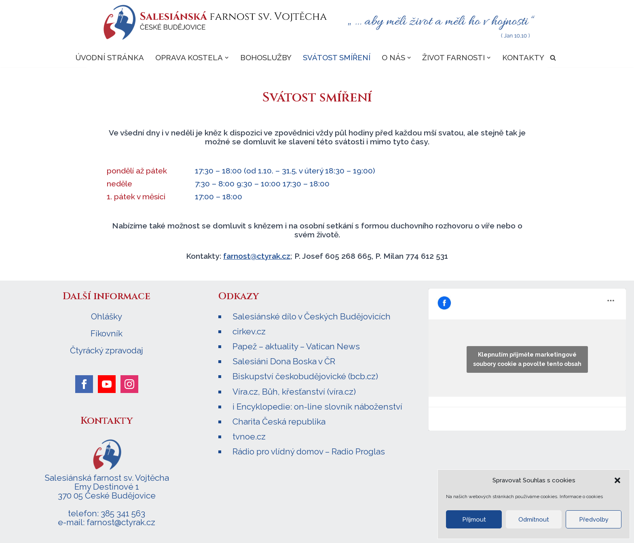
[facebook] (84, 384)
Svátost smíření (336, 57)
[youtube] (107, 384)
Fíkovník (107, 333)
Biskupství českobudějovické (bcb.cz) (305, 376)
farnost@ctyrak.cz (256, 255)
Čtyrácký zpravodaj (106, 350)
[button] (617, 480)
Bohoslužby (266, 57)
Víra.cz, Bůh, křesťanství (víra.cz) (294, 392)
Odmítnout (533, 519)
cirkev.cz (249, 331)
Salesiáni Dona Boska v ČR (283, 361)
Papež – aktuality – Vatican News (296, 346)
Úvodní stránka (110, 57)
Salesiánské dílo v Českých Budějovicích (311, 316)
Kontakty (523, 57)
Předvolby (594, 519)
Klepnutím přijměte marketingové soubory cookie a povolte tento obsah (527, 359)
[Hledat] (553, 58)
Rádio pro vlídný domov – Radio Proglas (308, 451)
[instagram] (129, 384)
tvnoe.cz (249, 436)
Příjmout (474, 519)
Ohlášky (106, 316)
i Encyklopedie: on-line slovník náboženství (317, 406)
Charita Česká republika (278, 421)
